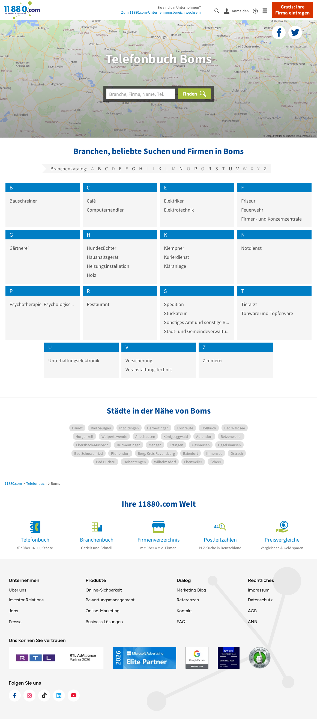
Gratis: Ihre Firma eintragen (292, 10)
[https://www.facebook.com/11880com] (15, 696)
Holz (91, 275)
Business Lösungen (104, 621)
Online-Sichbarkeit (104, 590)
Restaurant (98, 304)
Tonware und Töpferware (267, 313)
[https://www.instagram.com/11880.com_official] (29, 696)
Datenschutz (260, 599)
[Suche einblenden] (219, 10)
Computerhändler (105, 210)
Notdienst (251, 248)
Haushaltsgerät (102, 257)
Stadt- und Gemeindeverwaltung (197, 331)
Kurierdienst (176, 257)
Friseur (248, 201)
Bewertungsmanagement (110, 599)
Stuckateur (175, 313)
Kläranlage (175, 266)
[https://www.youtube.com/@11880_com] (74, 696)
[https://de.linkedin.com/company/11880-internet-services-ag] (59, 696)
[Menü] (267, 10)
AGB (252, 610)
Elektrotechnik (179, 210)
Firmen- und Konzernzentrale (271, 219)
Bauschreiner (23, 201)
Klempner (174, 248)
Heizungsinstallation (108, 266)
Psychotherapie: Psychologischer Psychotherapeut (43, 304)
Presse (15, 621)
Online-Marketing (102, 610)
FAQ (181, 621)
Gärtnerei (19, 248)
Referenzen (188, 599)
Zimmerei (212, 360)
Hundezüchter (101, 248)
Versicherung (138, 360)
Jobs (13, 610)
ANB (252, 621)
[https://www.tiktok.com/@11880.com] (44, 696)
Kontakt (184, 610)
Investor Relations (26, 599)
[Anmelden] (238, 10)
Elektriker (174, 201)
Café (91, 201)
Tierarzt (249, 304)
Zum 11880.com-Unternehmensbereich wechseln (161, 12)
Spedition (174, 304)
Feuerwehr (252, 210)
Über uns (17, 590)
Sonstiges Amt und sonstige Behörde (197, 322)
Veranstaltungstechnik (148, 369)
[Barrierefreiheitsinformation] (257, 10)
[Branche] (140, 93)
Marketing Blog (191, 590)
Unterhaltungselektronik (73, 360)
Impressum (259, 590)
